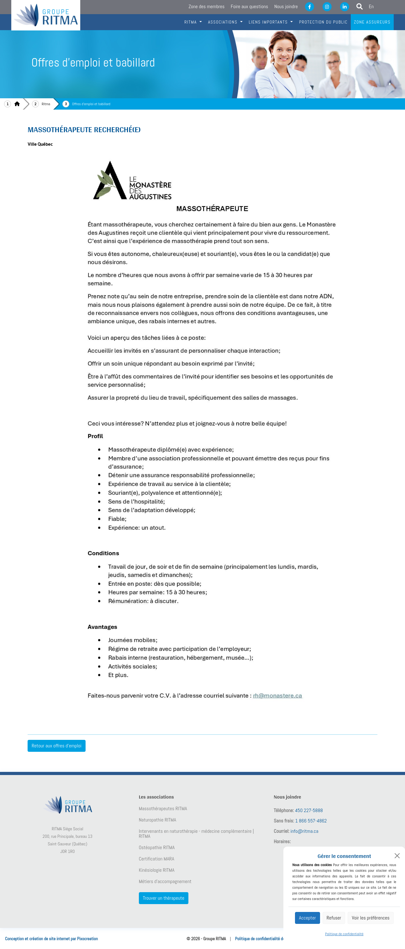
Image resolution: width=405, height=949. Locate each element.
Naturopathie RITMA (157, 819)
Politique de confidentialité (344, 933)
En (371, 6)
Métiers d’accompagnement (165, 881)
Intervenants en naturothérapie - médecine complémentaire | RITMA (196, 834)
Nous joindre (286, 6)
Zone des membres (206, 6)
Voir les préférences (370, 917)
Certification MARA (156, 858)
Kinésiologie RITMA (157, 870)
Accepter (307, 917)
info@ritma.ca (304, 831)
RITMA (191, 22)
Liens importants (269, 22)
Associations (223, 22)
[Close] (397, 856)
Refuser (334, 917)
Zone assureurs (372, 22)
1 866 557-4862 (311, 820)
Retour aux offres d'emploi (57, 745)
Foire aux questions (249, 6)
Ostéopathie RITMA (157, 847)
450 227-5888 (309, 810)
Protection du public (323, 22)
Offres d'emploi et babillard (91, 103)
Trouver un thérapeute (163, 898)
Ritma (46, 103)
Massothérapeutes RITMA (163, 808)
